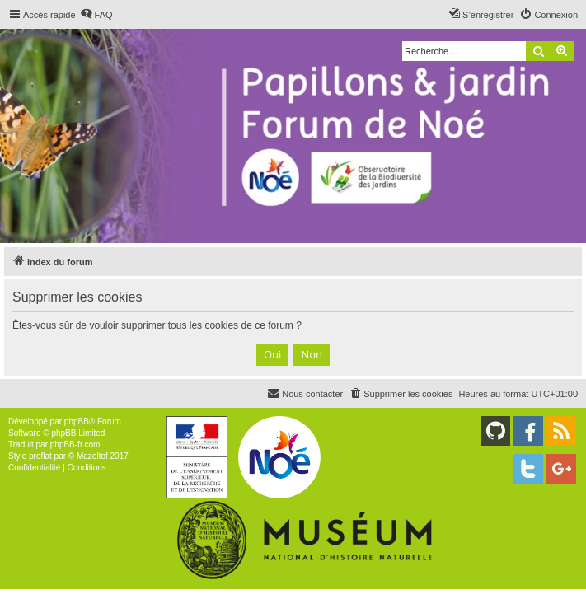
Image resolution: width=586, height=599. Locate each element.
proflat (40, 456)
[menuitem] (96, 15)
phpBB (76, 421)
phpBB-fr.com (75, 444)
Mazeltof (92, 456)
